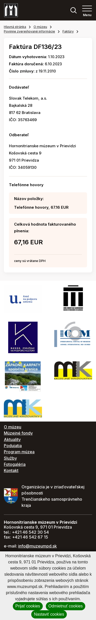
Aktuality (12, 439)
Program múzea (19, 451)
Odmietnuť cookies (65, 606)
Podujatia (13, 445)
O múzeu (40, 27)
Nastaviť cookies (49, 614)
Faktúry (68, 31)
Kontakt (11, 470)
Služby (10, 458)
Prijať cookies (27, 606)
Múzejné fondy (18, 433)
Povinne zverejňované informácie (29, 31)
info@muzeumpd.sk (37, 546)
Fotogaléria (15, 464)
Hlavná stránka (15, 27)
